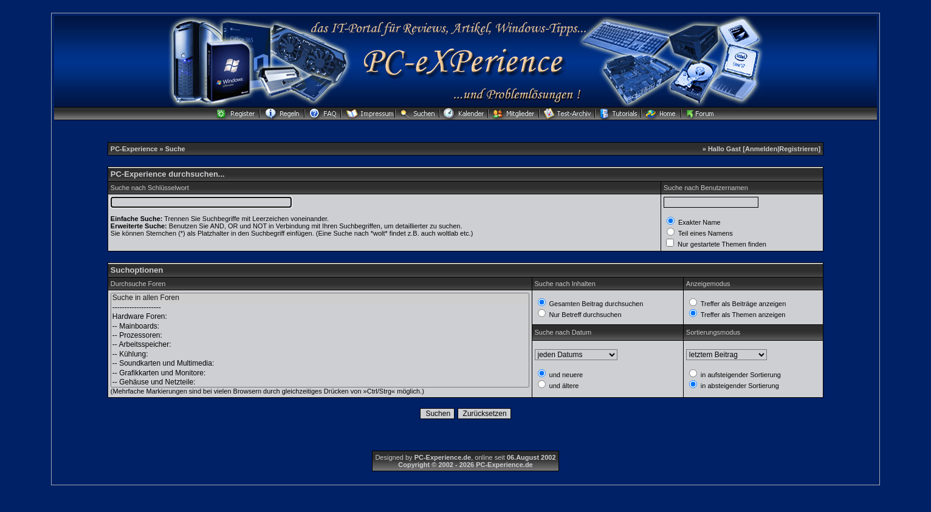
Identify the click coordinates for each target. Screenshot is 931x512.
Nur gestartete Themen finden (721, 244)
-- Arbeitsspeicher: (320, 344)
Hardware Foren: (320, 316)
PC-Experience (135, 148)
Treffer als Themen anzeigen (742, 314)
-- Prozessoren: (320, 335)
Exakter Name (698, 222)
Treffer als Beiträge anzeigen (742, 303)
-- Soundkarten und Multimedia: (320, 363)
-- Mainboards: (320, 326)
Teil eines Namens (704, 233)
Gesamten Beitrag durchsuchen (596, 303)
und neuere (565, 374)
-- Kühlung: (320, 354)
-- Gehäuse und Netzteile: (320, 382)
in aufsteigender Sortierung (740, 374)
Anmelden (761, 148)
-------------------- (320, 307)
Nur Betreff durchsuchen (585, 314)
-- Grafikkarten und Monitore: (320, 373)
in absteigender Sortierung (739, 385)
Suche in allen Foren (320, 297)
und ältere (563, 385)
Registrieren (798, 148)
